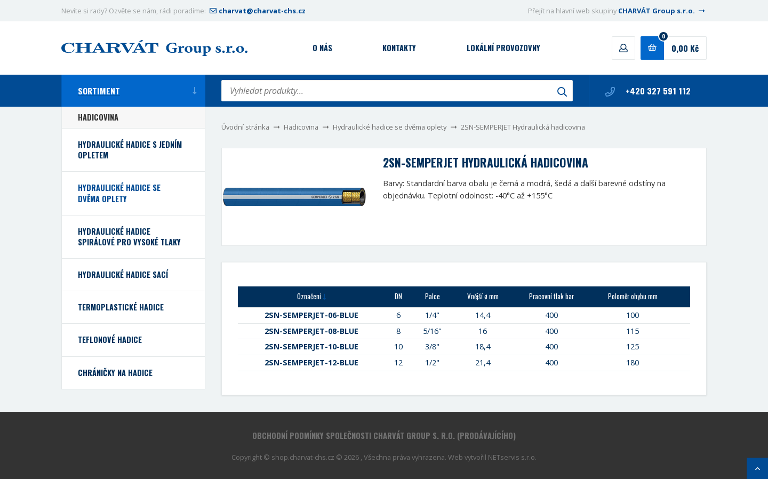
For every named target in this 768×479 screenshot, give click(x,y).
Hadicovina (301, 127)
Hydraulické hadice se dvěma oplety (389, 127)
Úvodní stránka (245, 127)
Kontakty (399, 47)
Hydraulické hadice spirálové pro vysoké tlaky (129, 237)
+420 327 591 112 (648, 90)
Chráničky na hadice (115, 372)
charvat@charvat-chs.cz (256, 10)
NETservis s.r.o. (512, 457)
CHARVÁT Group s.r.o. (662, 10)
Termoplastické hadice (121, 307)
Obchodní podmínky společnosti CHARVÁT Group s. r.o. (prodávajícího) (384, 435)
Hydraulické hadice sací (123, 274)
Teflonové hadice (110, 339)
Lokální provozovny (503, 47)
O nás (322, 47)
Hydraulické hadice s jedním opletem (130, 150)
